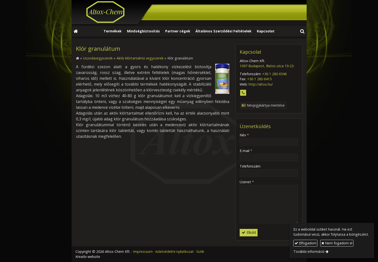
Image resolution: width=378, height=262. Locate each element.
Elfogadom (306, 243)
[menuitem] (113, 31)
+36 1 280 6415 (259, 79)
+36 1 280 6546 (274, 74)
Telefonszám (250, 166)
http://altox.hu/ (261, 84)
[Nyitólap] (189, 13)
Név (244, 135)
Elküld (248, 232)
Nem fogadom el (336, 243)
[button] (302, 31)
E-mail (246, 150)
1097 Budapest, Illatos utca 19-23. (267, 66)
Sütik (200, 251)
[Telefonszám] (243, 92)
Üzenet (247, 182)
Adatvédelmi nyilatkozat (174, 251)
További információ (309, 251)
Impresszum (143, 251)
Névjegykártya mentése (263, 105)
